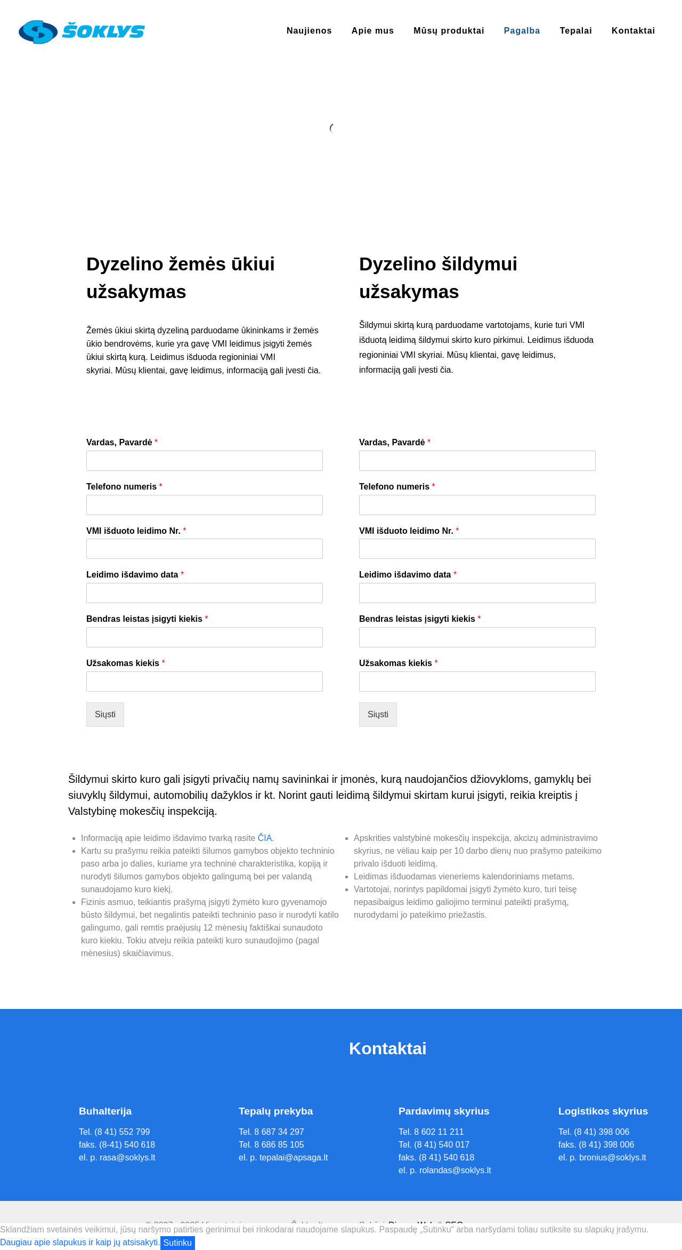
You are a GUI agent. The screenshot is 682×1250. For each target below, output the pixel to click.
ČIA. (266, 838)
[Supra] (81, 31)
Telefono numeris (124, 486)
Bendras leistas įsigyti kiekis (147, 618)
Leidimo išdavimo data (135, 574)
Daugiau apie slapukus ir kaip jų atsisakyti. (80, 1242)
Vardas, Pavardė (122, 442)
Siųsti (105, 714)
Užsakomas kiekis (125, 663)
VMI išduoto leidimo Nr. (136, 530)
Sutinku (178, 1242)
